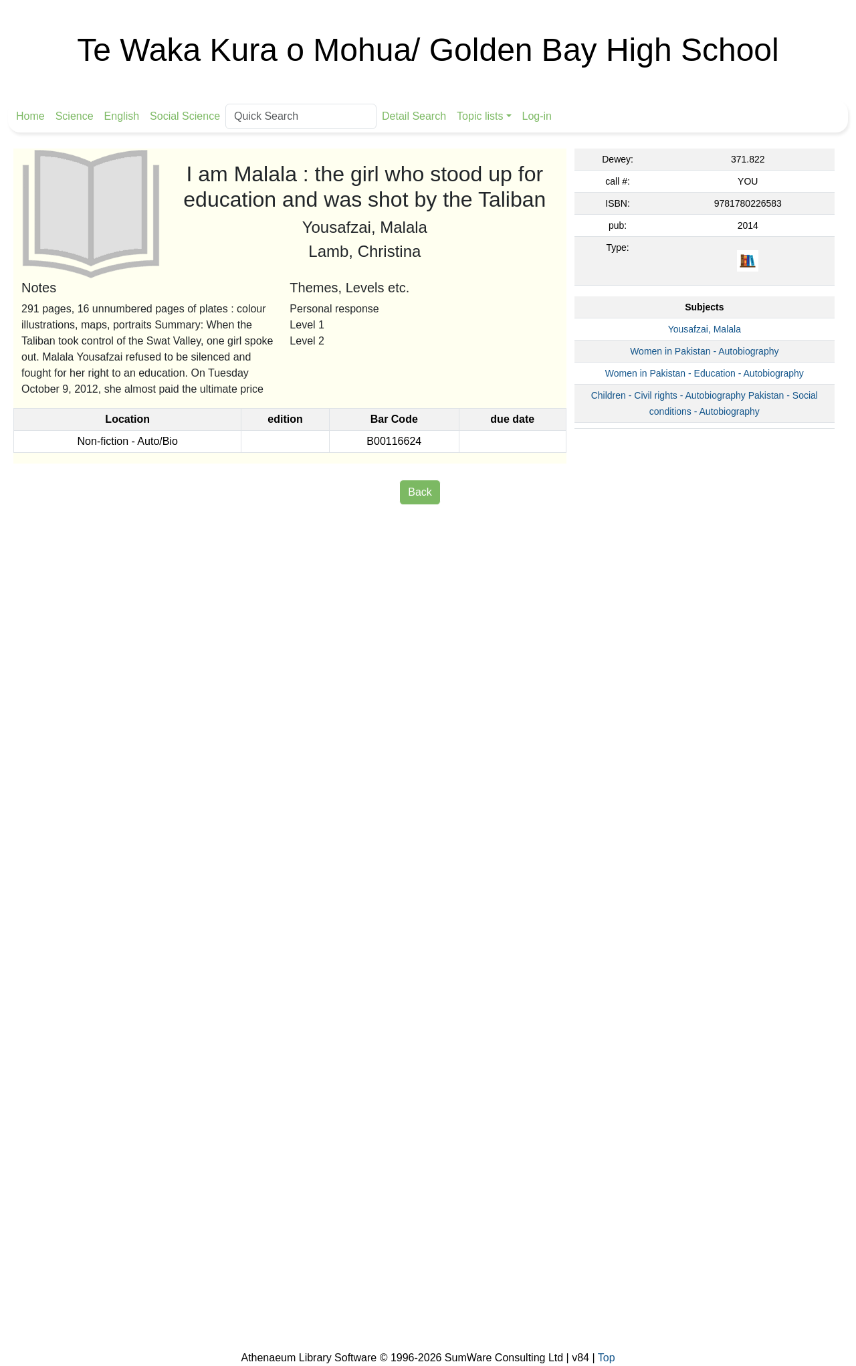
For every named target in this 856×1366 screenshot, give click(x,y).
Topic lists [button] (480, 116)
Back (420, 492)
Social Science (185, 116)
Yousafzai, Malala (704, 329)
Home (30, 116)
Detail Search (414, 116)
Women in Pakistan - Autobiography (704, 351)
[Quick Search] (301, 116)
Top (606, 1357)
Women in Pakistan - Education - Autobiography (704, 373)
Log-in (537, 116)
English (121, 116)
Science (75, 116)
